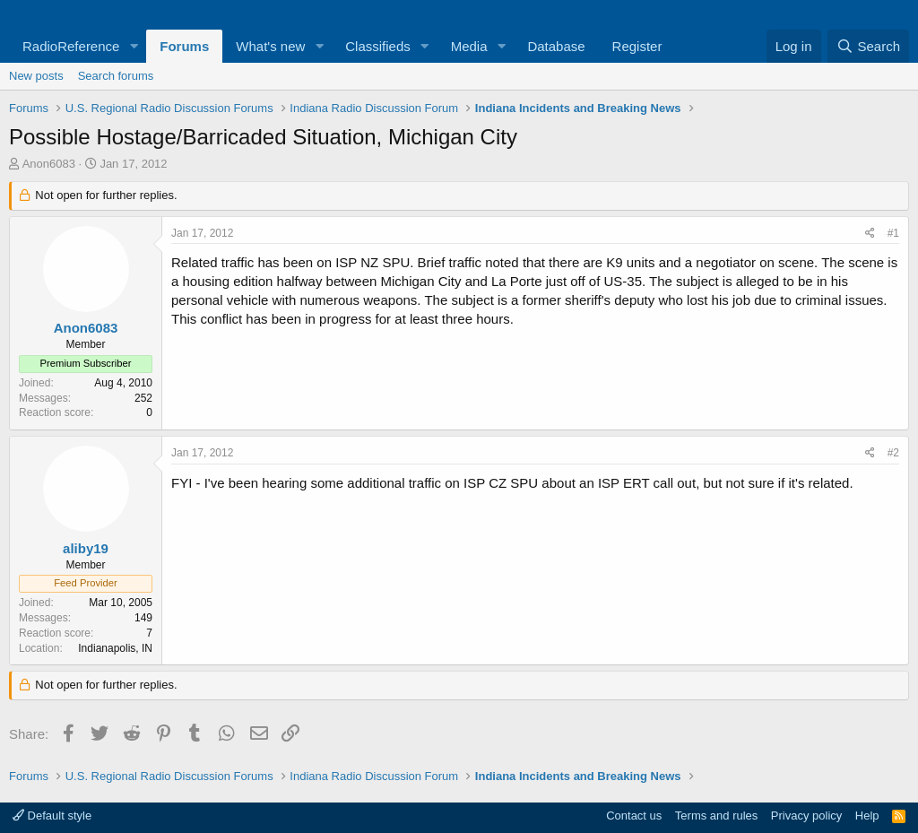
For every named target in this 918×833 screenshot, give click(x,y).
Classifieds (378, 46)
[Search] (868, 46)
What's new (270, 46)
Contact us (634, 815)
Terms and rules (716, 815)
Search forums (116, 75)
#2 (893, 453)
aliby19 (85, 548)
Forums (184, 46)
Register (637, 46)
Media (469, 46)
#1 (893, 233)
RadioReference (70, 46)
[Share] (870, 233)
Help (867, 815)
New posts (36, 75)
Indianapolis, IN (115, 648)
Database (556, 46)
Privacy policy (806, 815)
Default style (52, 815)
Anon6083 (48, 163)
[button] (133, 46)
